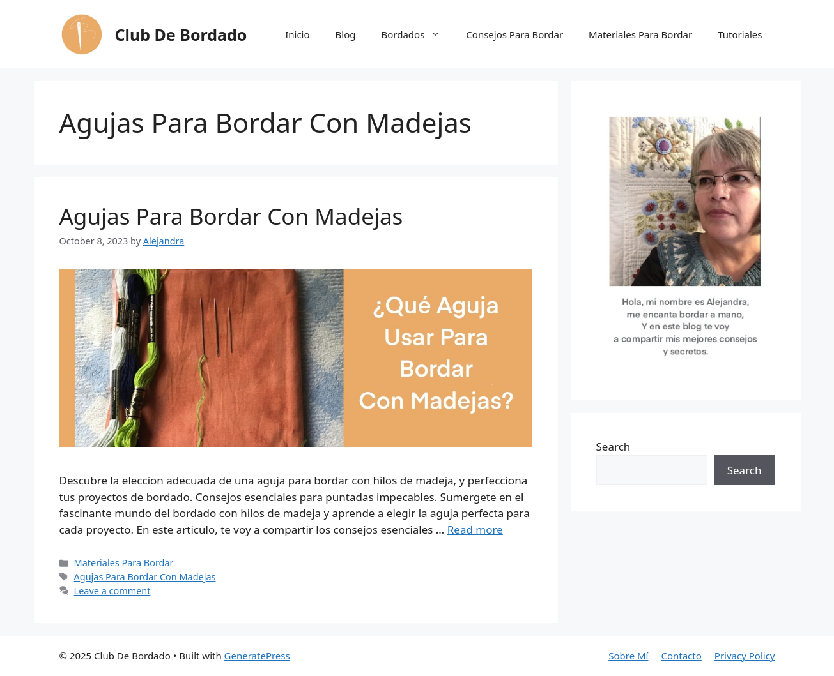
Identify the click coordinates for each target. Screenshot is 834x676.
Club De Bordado (181, 34)
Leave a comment (112, 591)
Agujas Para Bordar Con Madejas (231, 216)
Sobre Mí (628, 655)
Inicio (297, 34)
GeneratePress (257, 655)
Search (613, 446)
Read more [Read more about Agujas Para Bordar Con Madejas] (475, 529)
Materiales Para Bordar (640, 34)
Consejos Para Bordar (514, 34)
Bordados (417, 34)
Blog (346, 34)
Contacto (681, 655)
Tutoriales (740, 34)
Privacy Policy (744, 655)
